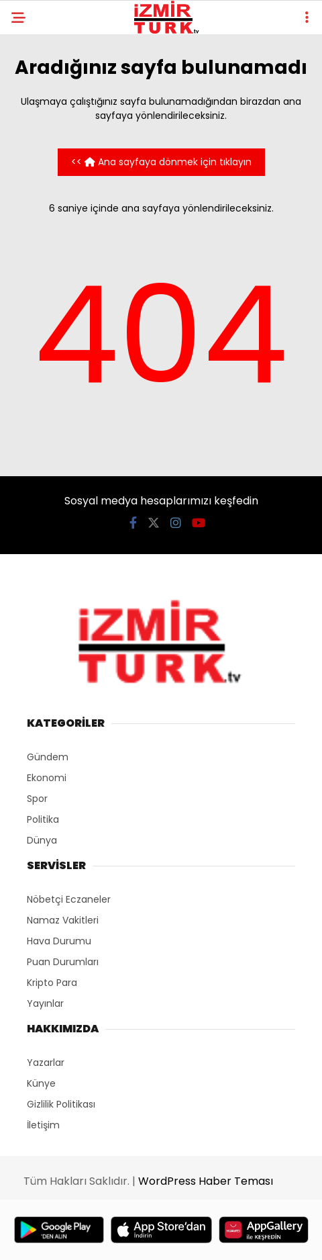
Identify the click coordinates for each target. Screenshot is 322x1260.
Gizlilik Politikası (61, 1104)
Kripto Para (52, 982)
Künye (41, 1083)
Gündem (47, 757)
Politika (43, 819)
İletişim (43, 1125)
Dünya (42, 840)
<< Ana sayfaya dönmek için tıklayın (161, 162)
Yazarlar (45, 1062)
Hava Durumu (59, 941)
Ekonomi (46, 777)
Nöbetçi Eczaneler (69, 899)
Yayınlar (45, 1003)
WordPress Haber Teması (205, 1181)
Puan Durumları (63, 962)
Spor (37, 798)
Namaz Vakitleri (63, 920)
